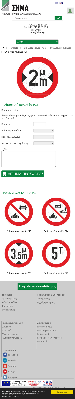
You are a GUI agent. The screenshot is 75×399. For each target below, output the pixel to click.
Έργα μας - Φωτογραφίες (49, 337)
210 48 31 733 (40, 27)
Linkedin (12, 360)
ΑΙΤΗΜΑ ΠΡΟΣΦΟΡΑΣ (26, 173)
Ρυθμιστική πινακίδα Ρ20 (56, 231)
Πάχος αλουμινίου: (10, 136)
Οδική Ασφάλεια (10, 302)
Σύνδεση (6, 326)
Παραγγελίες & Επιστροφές (51, 294)
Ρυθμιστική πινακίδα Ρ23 (56, 273)
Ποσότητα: (6, 124)
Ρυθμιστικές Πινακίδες (60, 48)
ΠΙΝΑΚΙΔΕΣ (13, 48)
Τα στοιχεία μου (10, 334)
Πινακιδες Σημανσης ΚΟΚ (34, 48)
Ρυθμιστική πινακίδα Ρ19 (19, 231)
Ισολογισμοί (43, 334)
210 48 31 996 (40, 24)
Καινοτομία (7, 306)
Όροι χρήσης (43, 298)
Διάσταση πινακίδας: (11, 130)
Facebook (13, 354)
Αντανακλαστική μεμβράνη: (14, 143)
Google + (12, 371)
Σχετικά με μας (9, 298)
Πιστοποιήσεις (44, 326)
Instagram (13, 377)
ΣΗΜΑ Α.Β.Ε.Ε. (21, 7)
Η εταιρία (7, 294)
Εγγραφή (6, 330)
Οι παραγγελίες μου (12, 337)
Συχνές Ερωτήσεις (46, 302)
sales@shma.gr (37, 32)
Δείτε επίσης (44, 322)
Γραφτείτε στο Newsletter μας (37, 286)
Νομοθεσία (42, 341)
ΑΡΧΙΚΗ (3, 48)
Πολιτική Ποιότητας (46, 330)
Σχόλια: (5, 149)
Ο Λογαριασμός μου (12, 322)
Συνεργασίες (8, 309)
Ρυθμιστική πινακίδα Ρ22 (19, 273)
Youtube (12, 366)
